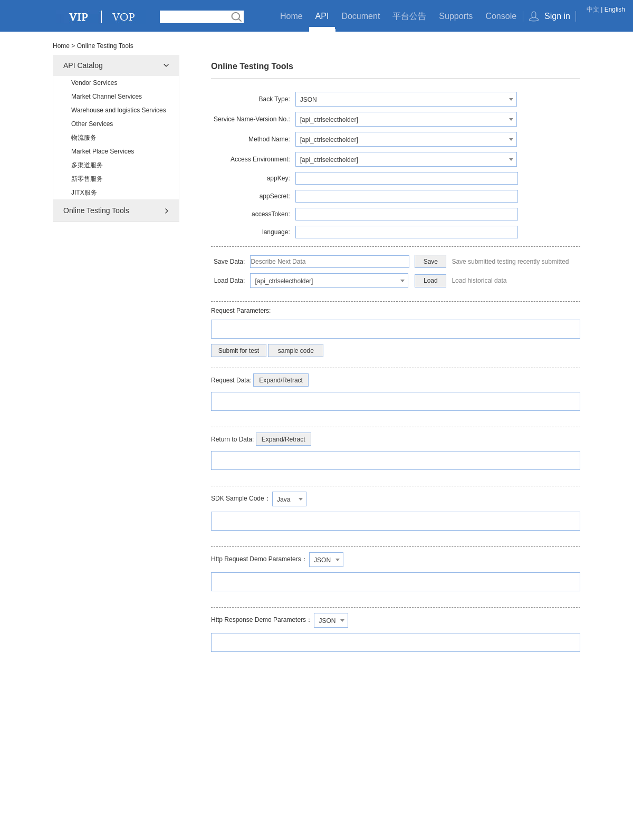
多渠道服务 (87, 165)
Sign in (557, 16)
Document (360, 16)
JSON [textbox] (308, 99)
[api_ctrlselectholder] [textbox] (329, 119)
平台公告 (409, 16)
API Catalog (83, 65)
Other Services (92, 124)
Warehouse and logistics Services (118, 110)
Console (500, 16)
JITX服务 (84, 192)
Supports (456, 16)
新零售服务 (87, 179)
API (322, 16)
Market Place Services (102, 151)
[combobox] (406, 99)
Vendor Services (94, 83)
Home (291, 16)
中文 (593, 9)
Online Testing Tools (96, 210)
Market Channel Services (106, 96)
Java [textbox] (283, 499)
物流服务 (84, 137)
